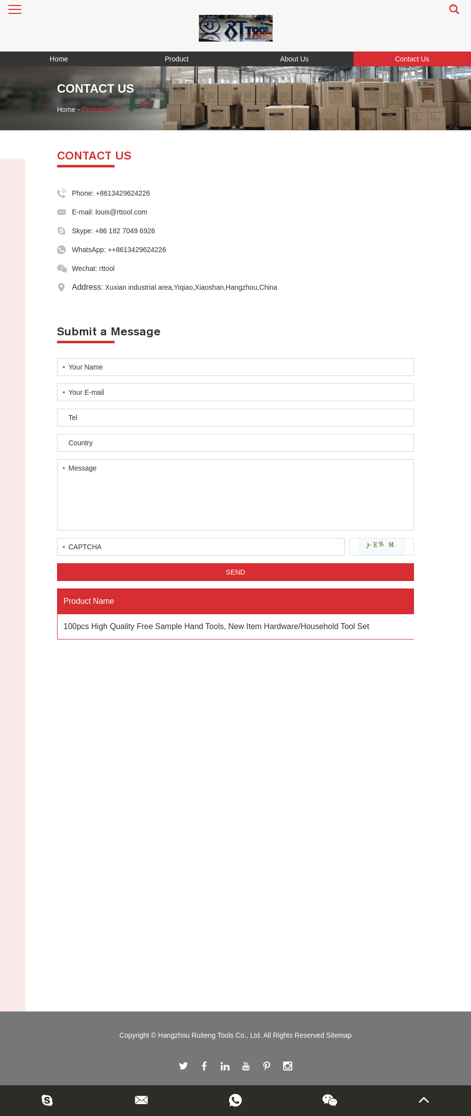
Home (59, 59)
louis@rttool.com (121, 212)
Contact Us (412, 59)
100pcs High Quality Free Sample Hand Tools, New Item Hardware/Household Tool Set (216, 626)
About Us (294, 59)
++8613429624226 (137, 250)
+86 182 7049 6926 (125, 231)
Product (176, 59)
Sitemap (339, 1035)
